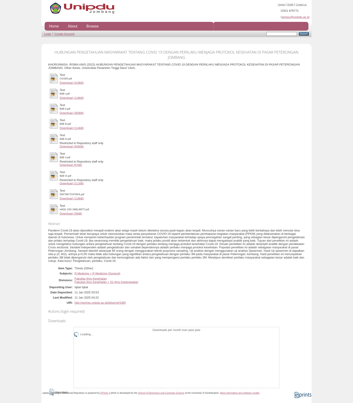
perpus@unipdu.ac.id (295, 17)
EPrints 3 (105, 393)
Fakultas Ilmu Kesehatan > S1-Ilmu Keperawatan (106, 282)
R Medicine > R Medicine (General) (97, 273)
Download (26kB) (71, 213)
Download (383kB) (72, 113)
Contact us (301, 4)
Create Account (64, 34)
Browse (92, 26)
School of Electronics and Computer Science (161, 393)
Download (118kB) (72, 98)
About (72, 26)
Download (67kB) (71, 165)
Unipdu (281, 4)
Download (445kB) (72, 146)
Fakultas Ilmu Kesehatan (91, 278)
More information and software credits (239, 393)
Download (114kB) (72, 128)
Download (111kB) (72, 183)
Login (47, 34)
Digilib (290, 4)
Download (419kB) (72, 82)
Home (54, 26)
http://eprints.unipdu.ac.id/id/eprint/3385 (100, 302)
